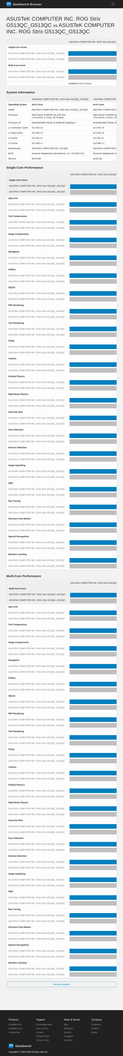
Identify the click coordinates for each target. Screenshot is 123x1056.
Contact (40, 1032)
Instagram (68, 1036)
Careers (95, 1028)
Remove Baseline (61, 984)
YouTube (68, 1040)
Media (94, 1032)
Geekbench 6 (15, 1024)
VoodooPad (14, 1032)
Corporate (96, 1024)
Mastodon (68, 1028)
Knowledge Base (44, 1024)
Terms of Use (42, 1040)
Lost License (42, 1028)
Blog (66, 1024)
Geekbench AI (15, 1028)
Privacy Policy (43, 1036)
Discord (67, 1032)
